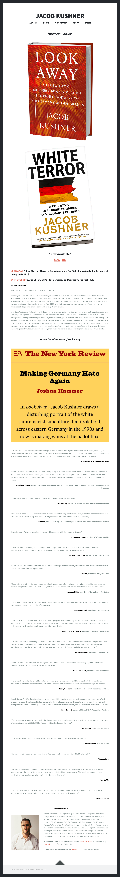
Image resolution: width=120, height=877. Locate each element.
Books (46, 23)
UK (64, 260)
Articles (33, 23)
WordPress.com (42, 869)
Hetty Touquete (50, 844)
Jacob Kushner (60, 15)
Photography (61, 23)
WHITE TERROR (19, 279)
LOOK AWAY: (17, 270)
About (76, 23)
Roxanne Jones (86, 841)
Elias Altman (77, 849)
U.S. (57, 260)
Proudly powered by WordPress (19, 869)
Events (88, 23)
